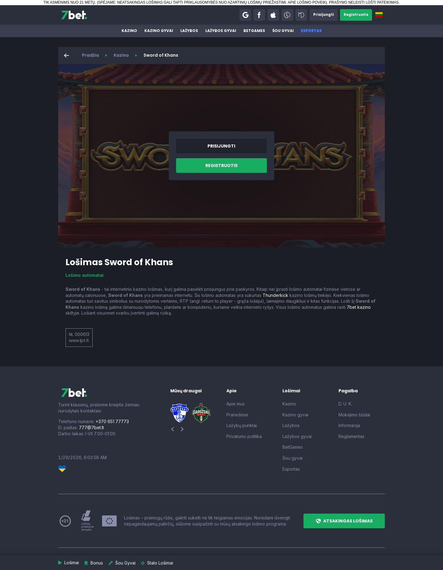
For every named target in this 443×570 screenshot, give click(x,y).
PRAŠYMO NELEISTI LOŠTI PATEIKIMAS (364, 2)
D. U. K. (345, 403)
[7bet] (74, 15)
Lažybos (189, 30)
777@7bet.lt (91, 427)
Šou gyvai (283, 30)
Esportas (311, 30)
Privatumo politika (244, 436)
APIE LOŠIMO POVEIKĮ (307, 2)
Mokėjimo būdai (354, 414)
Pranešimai (237, 414)
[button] (244, 15)
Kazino (129, 30)
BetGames (254, 30)
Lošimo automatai (85, 275)
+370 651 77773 (112, 421)
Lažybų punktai (241, 425)
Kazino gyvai (158, 30)
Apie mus (235, 403)
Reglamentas (351, 436)
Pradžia (90, 55)
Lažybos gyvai (220, 30)
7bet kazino (359, 307)
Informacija (349, 425)
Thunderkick (275, 295)
